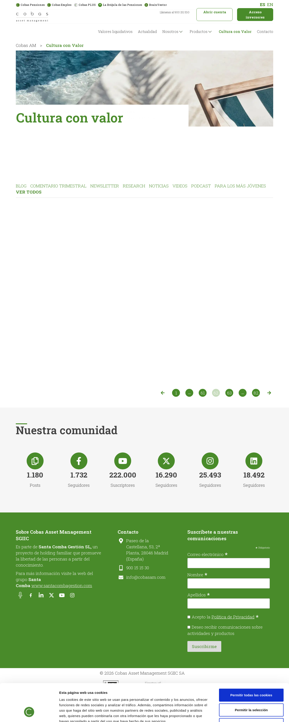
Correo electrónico (207, 554)
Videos (179, 186)
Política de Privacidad (233, 617)
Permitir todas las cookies (251, 663)
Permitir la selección (251, 678)
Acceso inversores (255, 14)
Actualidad (147, 31)
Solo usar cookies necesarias (251, 692)
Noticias (159, 186)
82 (256, 393)
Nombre (197, 574)
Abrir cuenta (214, 12)
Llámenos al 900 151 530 (174, 12)
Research (134, 186)
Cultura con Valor (235, 31)
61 (203, 393)
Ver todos (29, 192)
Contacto (265, 31)
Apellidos (198, 594)
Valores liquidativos (115, 31)
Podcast (201, 186)
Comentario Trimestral (58, 186)
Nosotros (170, 31)
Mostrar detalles (242, 713)
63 (229, 393)
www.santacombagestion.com (61, 585)
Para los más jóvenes (240, 186)
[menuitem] (262, 4)
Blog (21, 186)
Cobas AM (26, 45)
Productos (198, 31)
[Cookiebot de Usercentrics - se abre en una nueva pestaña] (29, 713)
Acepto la (225, 617)
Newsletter (104, 186)
